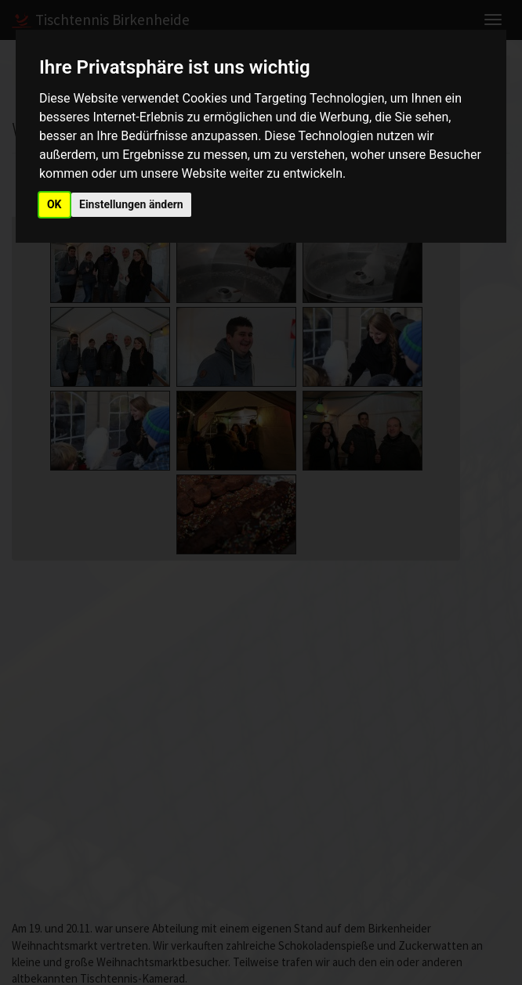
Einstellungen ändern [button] (131, 204)
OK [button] (54, 204)
